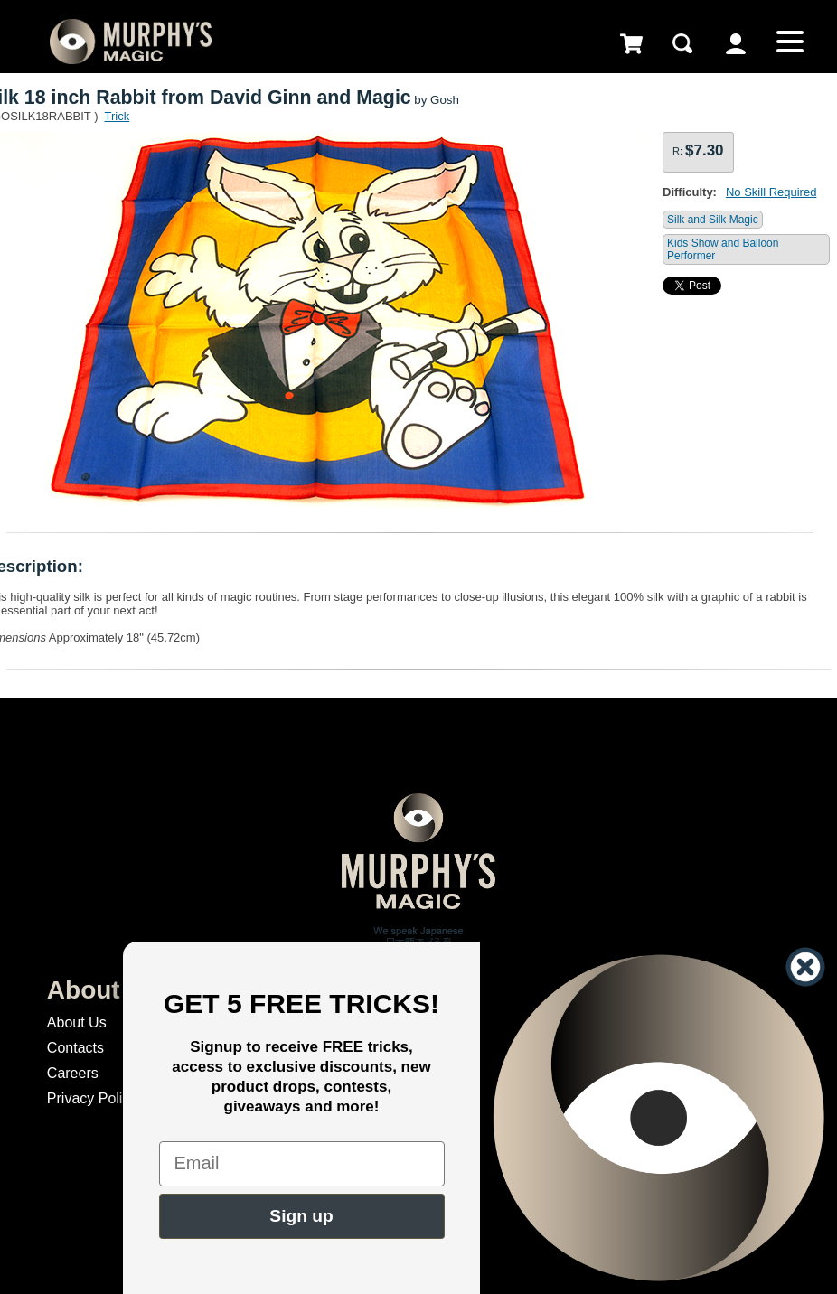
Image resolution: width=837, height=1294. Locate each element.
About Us (77, 1022)
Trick (116, 116)
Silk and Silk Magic (712, 219)
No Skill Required (771, 192)
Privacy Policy (92, 1098)
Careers (73, 1073)
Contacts (75, 1047)
